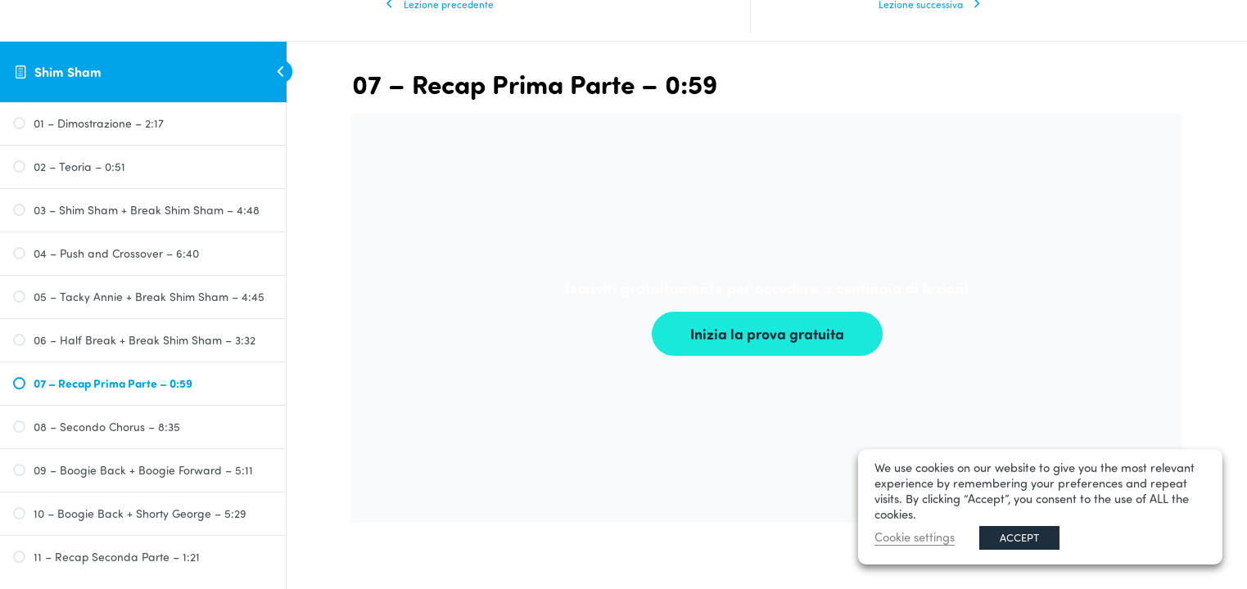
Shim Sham (68, 71)
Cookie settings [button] (914, 537)
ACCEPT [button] (1019, 537)
